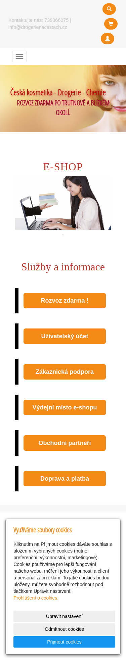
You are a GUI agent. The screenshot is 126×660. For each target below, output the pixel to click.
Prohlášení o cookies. (35, 598)
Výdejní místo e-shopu (64, 407)
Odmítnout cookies (64, 629)
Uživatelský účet (64, 336)
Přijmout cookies (64, 642)
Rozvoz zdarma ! (64, 300)
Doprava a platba (64, 478)
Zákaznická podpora (65, 371)
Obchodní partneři (64, 443)
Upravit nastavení (64, 616)
